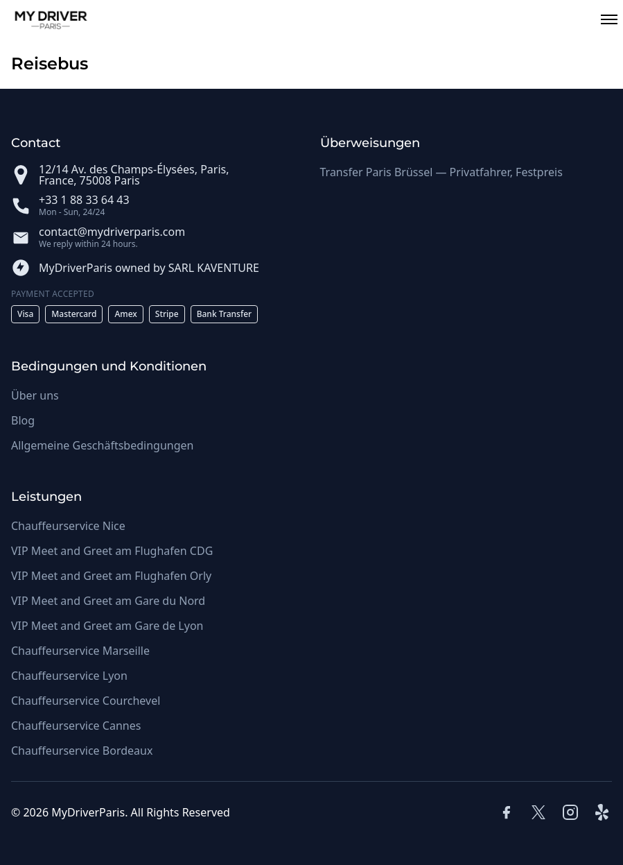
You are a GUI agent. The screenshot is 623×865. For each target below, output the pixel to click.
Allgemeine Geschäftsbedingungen (102, 445)
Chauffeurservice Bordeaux (81, 750)
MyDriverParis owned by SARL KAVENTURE (149, 267)
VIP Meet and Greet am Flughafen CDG (112, 550)
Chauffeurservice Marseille (80, 650)
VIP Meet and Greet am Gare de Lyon (107, 625)
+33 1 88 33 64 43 (84, 199)
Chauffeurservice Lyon (69, 675)
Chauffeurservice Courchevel (85, 700)
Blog (23, 420)
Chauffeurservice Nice (68, 525)
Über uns (35, 395)
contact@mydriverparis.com (112, 231)
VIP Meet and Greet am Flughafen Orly (111, 575)
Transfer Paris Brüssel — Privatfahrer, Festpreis (441, 172)
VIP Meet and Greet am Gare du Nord (108, 600)
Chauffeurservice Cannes (76, 725)
